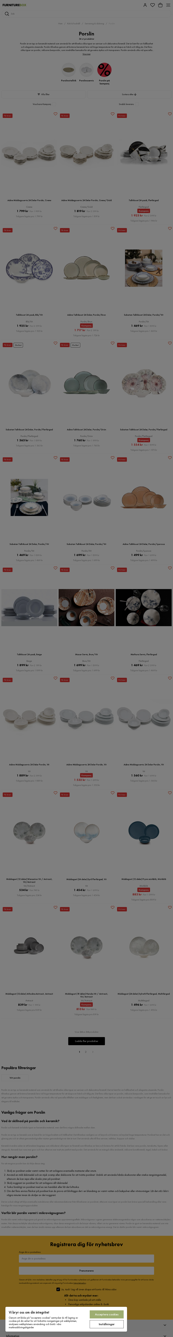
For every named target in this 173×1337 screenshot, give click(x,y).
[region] (66, 1319)
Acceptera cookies (107, 1314)
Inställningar (107, 1324)
